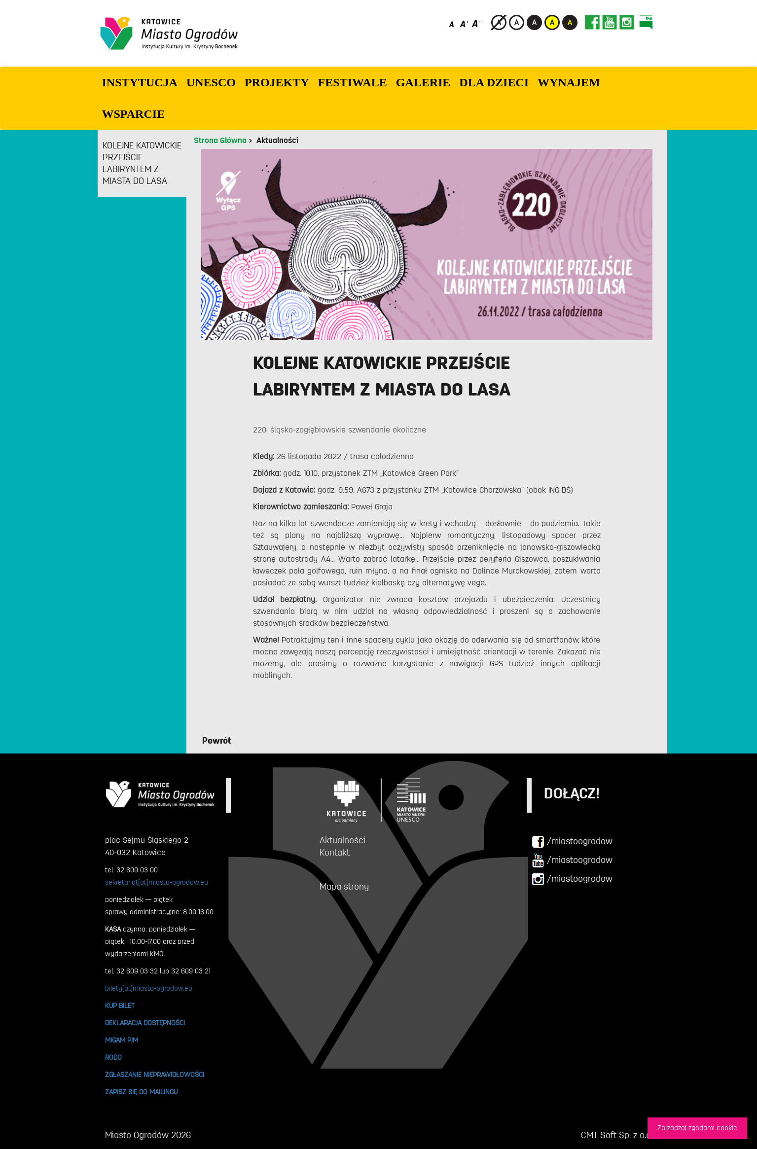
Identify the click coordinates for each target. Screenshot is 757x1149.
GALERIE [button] (423, 82)
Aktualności (277, 140)
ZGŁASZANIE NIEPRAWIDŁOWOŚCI (154, 1074)
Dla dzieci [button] (494, 82)
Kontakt (335, 852)
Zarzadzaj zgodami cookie (697, 1128)
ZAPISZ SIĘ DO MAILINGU (141, 1091)
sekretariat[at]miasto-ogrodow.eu (156, 882)
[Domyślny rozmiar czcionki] (452, 23)
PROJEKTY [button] (277, 82)
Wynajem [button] (569, 82)
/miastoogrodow (572, 842)
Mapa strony (344, 886)
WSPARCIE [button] (133, 114)
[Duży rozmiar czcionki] (478, 23)
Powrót (216, 740)
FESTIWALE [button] (352, 82)
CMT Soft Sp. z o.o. (616, 1135)
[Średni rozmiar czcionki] (464, 23)
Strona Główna (220, 140)
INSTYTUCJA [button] (140, 82)
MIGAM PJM (121, 1040)
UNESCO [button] (211, 82)
